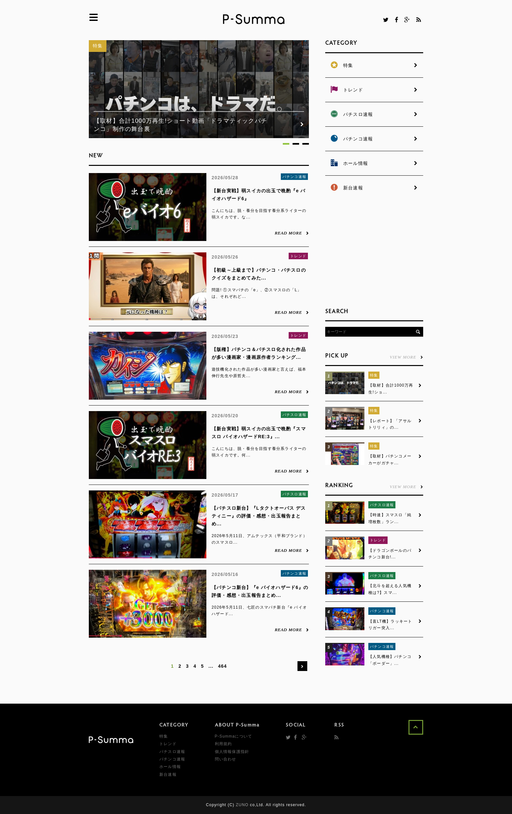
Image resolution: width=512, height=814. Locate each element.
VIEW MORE (406, 357)
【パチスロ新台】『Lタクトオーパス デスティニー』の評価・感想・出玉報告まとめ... (259, 515)
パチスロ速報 (294, 415)
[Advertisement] (374, 251)
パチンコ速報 (294, 177)
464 (222, 666)
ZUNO (242, 805)
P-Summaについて (233, 736)
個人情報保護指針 (232, 751)
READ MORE (292, 233)
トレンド (298, 256)
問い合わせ (225, 759)
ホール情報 (170, 766)
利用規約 (223, 744)
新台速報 (168, 774)
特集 (98, 45)
